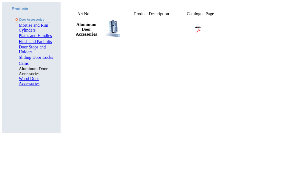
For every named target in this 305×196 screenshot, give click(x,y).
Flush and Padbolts (35, 41)
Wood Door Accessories (29, 81)
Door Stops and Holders (32, 49)
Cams (24, 63)
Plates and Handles (35, 35)
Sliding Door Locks (36, 57)
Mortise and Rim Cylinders (33, 27)
